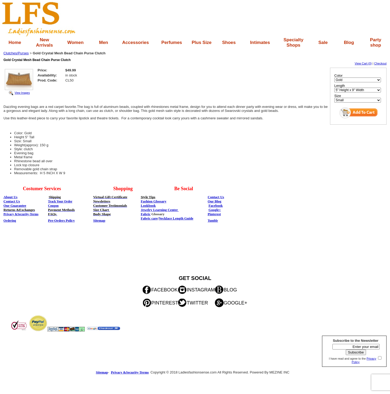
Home (15, 42)
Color (338, 76)
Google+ (214, 210)
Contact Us (216, 197)
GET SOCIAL (195, 278)
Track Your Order (60, 201)
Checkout (380, 63)
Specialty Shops (293, 42)
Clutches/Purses (16, 53)
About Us (10, 197)
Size (337, 96)
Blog (349, 42)
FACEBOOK (164, 290)
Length (339, 86)
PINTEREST (164, 303)
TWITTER (197, 303)
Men (103, 42)
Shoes (229, 42)
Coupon (53, 206)
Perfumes (171, 42)
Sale (323, 42)
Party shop (375, 42)
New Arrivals (44, 42)
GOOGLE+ (235, 303)
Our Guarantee (14, 206)
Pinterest (214, 214)
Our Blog (214, 201)
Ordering (9, 220)
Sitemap (99, 220)
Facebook (215, 206)
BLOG (230, 290)
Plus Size (202, 42)
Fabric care (149, 218)
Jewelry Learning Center (160, 210)
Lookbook (148, 206)
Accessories (135, 42)
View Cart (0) (363, 63)
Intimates (260, 42)
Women (75, 42)
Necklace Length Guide (176, 218)
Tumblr (213, 220)
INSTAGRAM (201, 290)
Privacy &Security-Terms (20, 214)
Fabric (146, 214)
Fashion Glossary (153, 201)
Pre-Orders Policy (61, 220)
